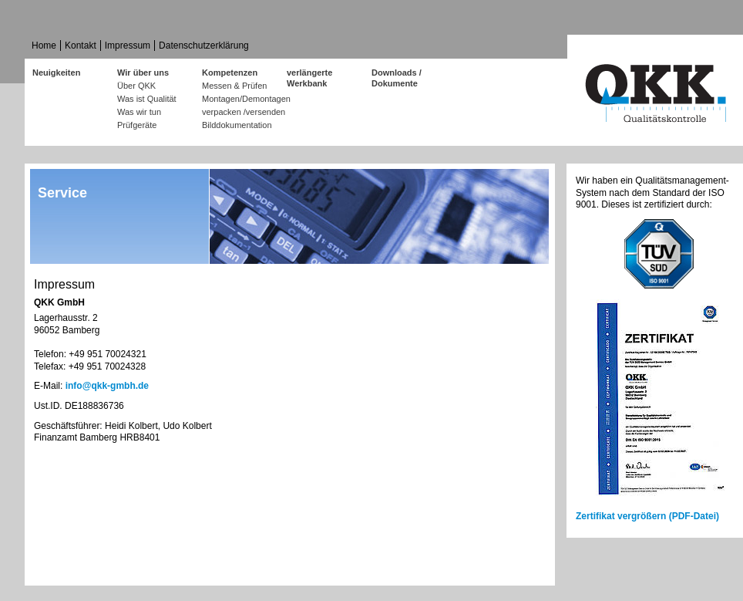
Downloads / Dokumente (397, 73)
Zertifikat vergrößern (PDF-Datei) (647, 516)
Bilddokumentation (237, 125)
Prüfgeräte (136, 125)
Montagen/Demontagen (244, 98)
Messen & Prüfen (234, 85)
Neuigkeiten (56, 72)
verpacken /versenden (243, 111)
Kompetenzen (229, 72)
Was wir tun (139, 111)
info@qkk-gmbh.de (107, 385)
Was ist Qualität (147, 98)
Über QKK (136, 85)
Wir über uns (143, 72)
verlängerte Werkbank (309, 73)
